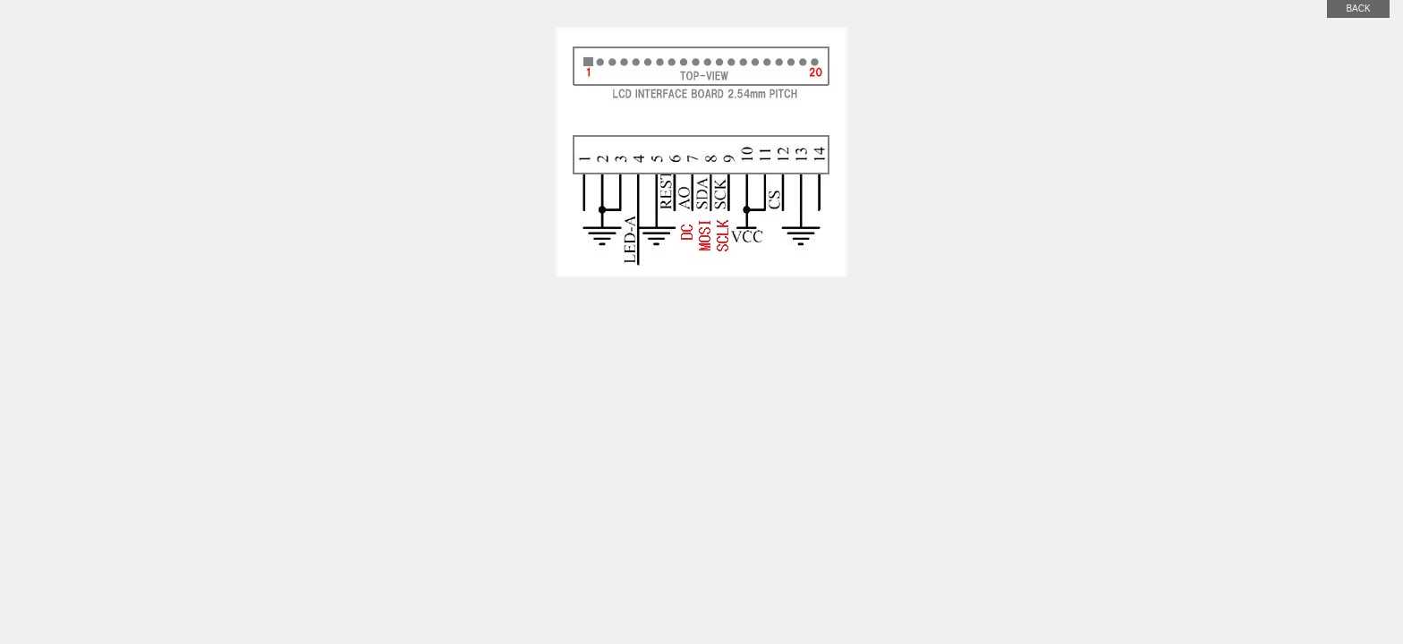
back (1358, 8)
